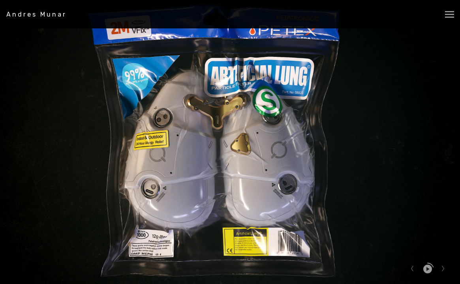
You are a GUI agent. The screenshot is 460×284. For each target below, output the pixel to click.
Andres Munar (36, 14)
